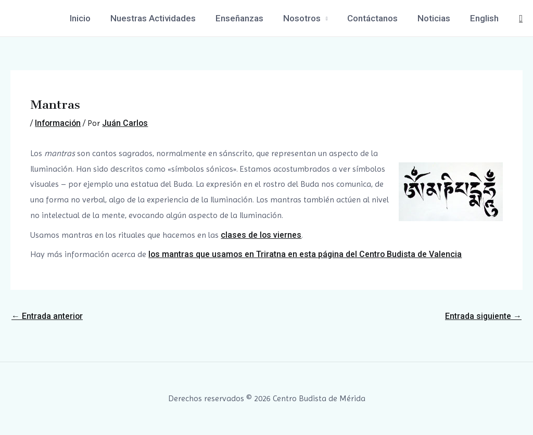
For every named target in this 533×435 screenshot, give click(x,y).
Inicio (93, 18)
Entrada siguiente (483, 316)
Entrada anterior (47, 316)
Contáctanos (377, 18)
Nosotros (309, 18)
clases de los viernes (261, 235)
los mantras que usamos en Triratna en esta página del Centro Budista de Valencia (306, 254)
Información (58, 123)
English (485, 18)
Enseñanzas (249, 18)
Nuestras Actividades (164, 18)
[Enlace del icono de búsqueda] (521, 18)
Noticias (437, 18)
